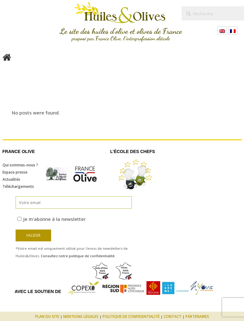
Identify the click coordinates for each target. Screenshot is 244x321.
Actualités (11, 179)
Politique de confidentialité (131, 316)
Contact (172, 316)
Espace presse (14, 172)
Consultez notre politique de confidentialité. (78, 256)
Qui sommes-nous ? (20, 165)
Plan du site (47, 316)
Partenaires (197, 316)
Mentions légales (80, 316)
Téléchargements (18, 186)
